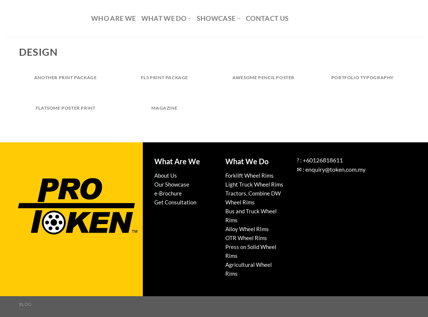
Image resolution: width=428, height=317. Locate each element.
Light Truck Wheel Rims (254, 184)
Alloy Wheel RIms (247, 229)
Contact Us (267, 18)
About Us (165, 175)
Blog (25, 304)
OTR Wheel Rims (246, 237)
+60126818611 (323, 160)
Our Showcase (171, 184)
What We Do (166, 18)
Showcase (219, 18)
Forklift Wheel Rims (249, 175)
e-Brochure (168, 193)
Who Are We (113, 18)
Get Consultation (175, 202)
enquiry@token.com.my (335, 169)
